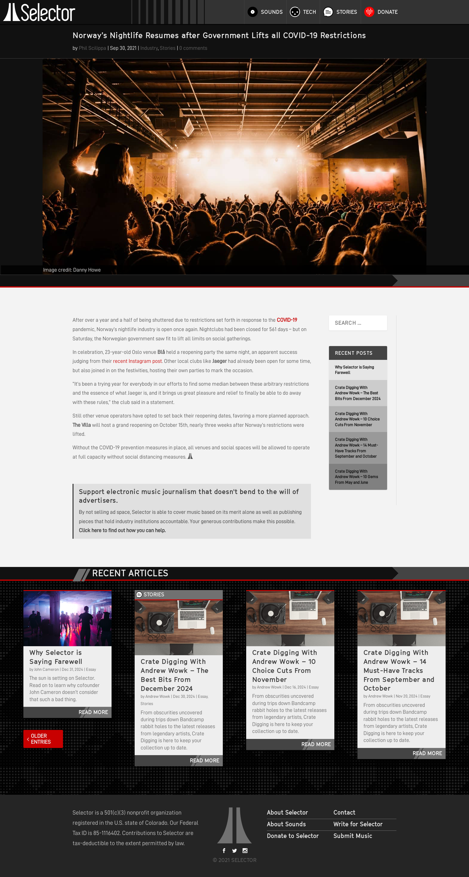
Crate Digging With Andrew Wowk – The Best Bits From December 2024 (358, 393)
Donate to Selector (293, 835)
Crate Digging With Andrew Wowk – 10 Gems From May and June (356, 476)
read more (93, 712)
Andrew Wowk (157, 696)
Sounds (272, 12)
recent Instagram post (137, 361)
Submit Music (352, 835)
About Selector (287, 812)
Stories (346, 12)
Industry (149, 48)
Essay (91, 669)
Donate (388, 12)
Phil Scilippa (92, 48)
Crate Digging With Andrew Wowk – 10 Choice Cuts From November (357, 419)
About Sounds (286, 824)
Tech (309, 12)
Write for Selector (358, 824)
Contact (344, 812)
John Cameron (46, 669)
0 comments (193, 48)
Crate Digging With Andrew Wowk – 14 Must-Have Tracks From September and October (399, 670)
